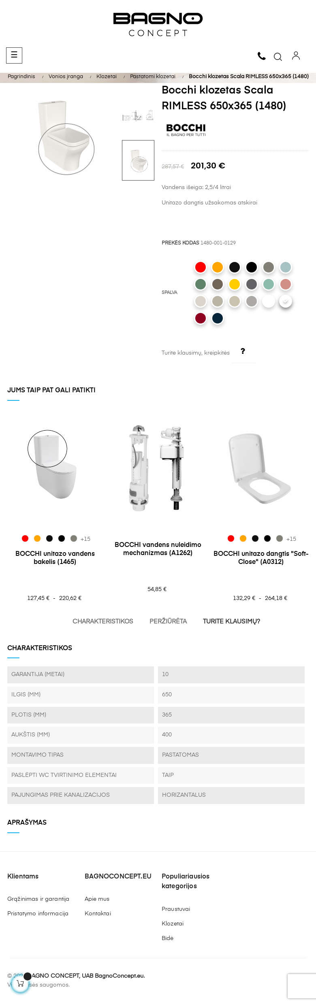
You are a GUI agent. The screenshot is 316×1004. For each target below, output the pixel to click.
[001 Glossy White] (285, 301)
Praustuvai (176, 909)
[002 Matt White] (268, 301)
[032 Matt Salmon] (285, 284)
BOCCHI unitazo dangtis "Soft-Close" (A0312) (261, 558)
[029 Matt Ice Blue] (285, 267)
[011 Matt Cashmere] (217, 301)
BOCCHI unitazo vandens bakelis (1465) (55, 558)
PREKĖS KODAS (180, 243)
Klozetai (173, 924)
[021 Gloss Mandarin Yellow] (234, 284)
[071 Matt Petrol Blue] (217, 318)
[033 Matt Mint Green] (268, 284)
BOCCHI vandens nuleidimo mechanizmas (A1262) (158, 549)
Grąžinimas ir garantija (38, 899)
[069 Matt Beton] (268, 267)
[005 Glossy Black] (234, 267)
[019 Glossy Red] (200, 267)
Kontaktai (98, 914)
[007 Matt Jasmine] (234, 301)
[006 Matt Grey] (251, 301)
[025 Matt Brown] (217, 284)
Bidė (168, 938)
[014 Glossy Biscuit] (200, 301)
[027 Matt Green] (200, 284)
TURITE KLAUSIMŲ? (231, 622)
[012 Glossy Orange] (217, 267)
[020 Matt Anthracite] (251, 284)
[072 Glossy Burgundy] (200, 318)
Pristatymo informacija (37, 914)
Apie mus (97, 899)
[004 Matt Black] (251, 267)
